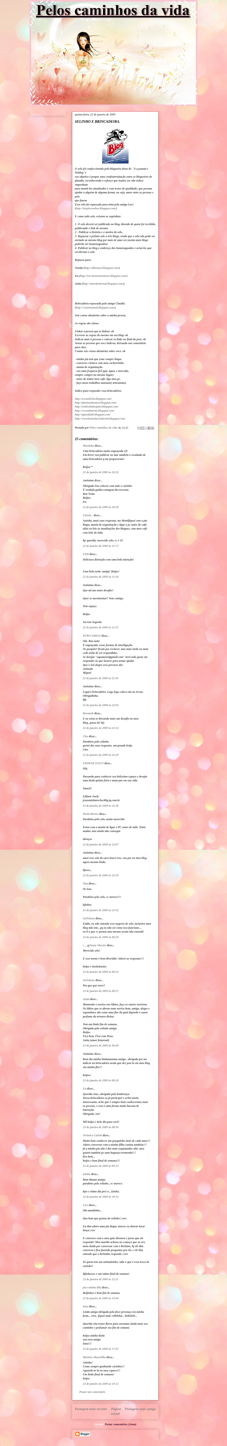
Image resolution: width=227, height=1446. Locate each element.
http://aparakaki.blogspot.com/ (93, 414)
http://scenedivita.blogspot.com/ (93, 398)
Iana (85, 1306)
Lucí (85, 1205)
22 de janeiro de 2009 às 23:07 (100, 844)
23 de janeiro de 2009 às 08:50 (100, 1127)
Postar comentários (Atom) (120, 1424)
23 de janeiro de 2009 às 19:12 (100, 1383)
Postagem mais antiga (140, 1409)
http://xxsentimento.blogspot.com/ (94, 410)
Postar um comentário (92, 1391)
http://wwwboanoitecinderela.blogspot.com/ (100, 418)
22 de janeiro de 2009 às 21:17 (100, 545)
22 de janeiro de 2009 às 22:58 (100, 805)
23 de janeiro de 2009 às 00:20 (100, 937)
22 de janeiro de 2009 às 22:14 (100, 727)
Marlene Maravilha (94, 1357)
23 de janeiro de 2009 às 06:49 (100, 1045)
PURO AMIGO (92, 635)
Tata (85, 883)
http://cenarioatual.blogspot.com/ (95, 307)
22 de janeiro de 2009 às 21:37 (100, 627)
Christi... (88, 515)
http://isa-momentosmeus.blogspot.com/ (103, 275)
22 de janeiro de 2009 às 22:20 (100, 754)
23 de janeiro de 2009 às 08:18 (100, 1080)
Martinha (88, 445)
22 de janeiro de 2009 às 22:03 (100, 705)
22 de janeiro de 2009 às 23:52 (100, 910)
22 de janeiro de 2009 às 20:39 (100, 507)
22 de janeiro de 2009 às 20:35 (100, 472)
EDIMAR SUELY (93, 763)
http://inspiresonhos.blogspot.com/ (96, 208)
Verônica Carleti (92, 1135)
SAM (86, 554)
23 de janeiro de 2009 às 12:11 (100, 1279)
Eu (84, 1088)
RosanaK (88, 713)
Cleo (85, 736)
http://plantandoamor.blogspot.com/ (96, 402)
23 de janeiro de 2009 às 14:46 (100, 1298)
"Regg (136, 168)
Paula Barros (90, 813)
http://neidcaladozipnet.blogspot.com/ (96, 406)
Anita (86, 999)
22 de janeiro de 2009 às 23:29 (100, 875)
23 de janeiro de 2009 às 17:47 (100, 1348)
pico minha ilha (92, 1287)
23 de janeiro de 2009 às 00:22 (100, 971)
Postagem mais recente (91, 1409)
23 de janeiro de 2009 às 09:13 (100, 1165)
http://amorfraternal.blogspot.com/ (103, 283)
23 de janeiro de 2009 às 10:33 (100, 1196)
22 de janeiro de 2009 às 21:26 (100, 576)
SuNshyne (89, 918)
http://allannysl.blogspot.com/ (101, 267)
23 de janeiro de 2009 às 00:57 (100, 990)
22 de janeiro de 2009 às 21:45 (100, 678)
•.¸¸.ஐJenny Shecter (94, 945)
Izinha (86, 1174)
